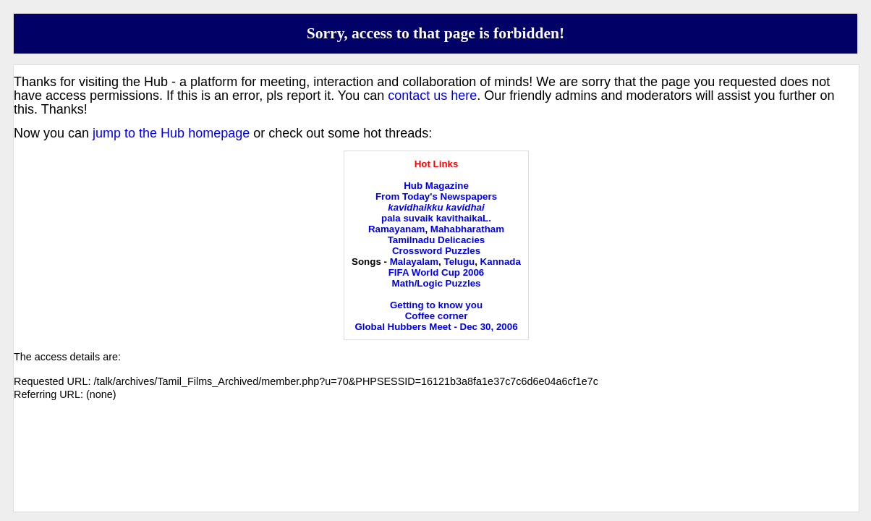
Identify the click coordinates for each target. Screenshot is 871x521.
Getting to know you (436, 305)
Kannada (500, 261)
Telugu (459, 261)
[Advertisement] (436, 468)
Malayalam (414, 261)
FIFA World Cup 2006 (436, 272)
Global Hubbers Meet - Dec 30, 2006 (435, 326)
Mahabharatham (467, 229)
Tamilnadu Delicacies (436, 239)
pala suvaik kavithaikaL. (436, 218)
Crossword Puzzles (436, 250)
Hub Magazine (436, 185)
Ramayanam (396, 229)
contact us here (432, 95)
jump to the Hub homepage (171, 133)
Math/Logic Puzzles (436, 283)
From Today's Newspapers (436, 196)
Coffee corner (436, 315)
